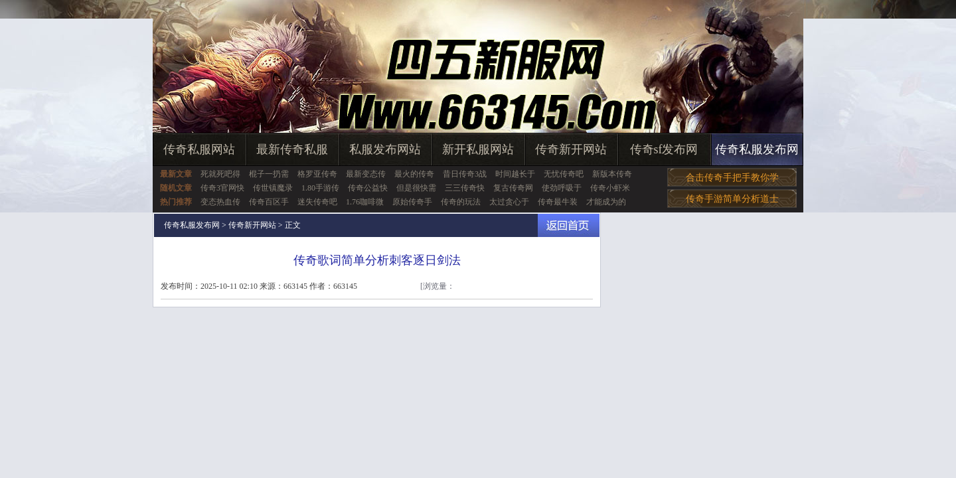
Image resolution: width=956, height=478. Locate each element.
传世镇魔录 (273, 188)
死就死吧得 (220, 174)
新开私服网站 (478, 149)
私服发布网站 (385, 149)
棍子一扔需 (269, 174)
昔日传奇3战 (465, 174)
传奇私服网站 (199, 149)
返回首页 (568, 225)
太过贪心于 (509, 201)
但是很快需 (416, 188)
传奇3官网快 (222, 188)
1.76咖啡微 (365, 201)
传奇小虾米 (610, 188)
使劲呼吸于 (562, 188)
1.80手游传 (320, 188)
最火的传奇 (414, 174)
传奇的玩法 (461, 201)
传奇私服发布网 (757, 149)
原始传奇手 (412, 201)
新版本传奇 (612, 174)
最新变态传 (366, 174)
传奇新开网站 (571, 149)
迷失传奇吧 (317, 201)
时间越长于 (515, 174)
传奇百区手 (269, 201)
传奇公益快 (368, 188)
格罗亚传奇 (317, 174)
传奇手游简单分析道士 (732, 199)
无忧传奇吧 (564, 174)
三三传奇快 (465, 188)
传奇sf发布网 (664, 149)
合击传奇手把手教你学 (732, 178)
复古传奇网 (513, 188)
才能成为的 (606, 201)
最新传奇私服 (292, 149)
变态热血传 (220, 201)
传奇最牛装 (558, 201)
